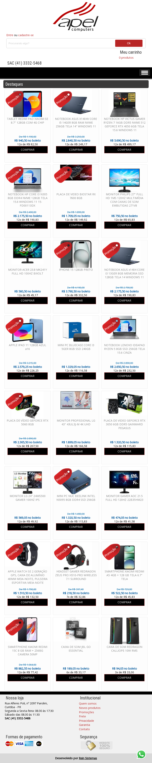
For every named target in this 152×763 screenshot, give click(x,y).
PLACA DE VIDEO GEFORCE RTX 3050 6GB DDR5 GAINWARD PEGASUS (124, 424)
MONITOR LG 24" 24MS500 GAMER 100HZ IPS (28, 498)
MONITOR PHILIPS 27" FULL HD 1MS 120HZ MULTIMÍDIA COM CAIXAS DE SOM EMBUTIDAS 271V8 (124, 199)
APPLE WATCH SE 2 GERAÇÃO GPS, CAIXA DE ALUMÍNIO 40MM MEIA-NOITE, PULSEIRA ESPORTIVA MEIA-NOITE (28, 576)
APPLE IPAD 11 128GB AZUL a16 (27, 347)
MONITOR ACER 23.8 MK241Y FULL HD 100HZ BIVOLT (27, 271)
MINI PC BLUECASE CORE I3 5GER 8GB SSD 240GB (76, 347)
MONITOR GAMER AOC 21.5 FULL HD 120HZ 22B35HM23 (124, 498)
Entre (9, 35)
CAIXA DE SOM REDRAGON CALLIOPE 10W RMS (124, 648)
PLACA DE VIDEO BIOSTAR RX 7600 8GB (76, 196)
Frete (82, 716)
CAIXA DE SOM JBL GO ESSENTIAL (76, 648)
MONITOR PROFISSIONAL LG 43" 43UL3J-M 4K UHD (76, 422)
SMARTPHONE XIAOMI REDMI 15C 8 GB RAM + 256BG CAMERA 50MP (27, 650)
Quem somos (88, 703)
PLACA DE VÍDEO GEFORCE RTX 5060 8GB (27, 422)
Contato (84, 729)
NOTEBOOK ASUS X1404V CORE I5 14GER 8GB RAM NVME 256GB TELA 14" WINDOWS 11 (76, 122)
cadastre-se (26, 35)
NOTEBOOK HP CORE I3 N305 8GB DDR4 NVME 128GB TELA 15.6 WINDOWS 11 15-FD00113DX (28, 199)
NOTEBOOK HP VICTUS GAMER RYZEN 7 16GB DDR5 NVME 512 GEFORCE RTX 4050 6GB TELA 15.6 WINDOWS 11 (124, 124)
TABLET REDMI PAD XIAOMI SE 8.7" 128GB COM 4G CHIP (27, 120)
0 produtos (126, 57)
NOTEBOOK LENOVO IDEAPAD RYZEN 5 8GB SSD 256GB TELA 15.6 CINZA (124, 348)
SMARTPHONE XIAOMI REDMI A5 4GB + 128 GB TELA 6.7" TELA (124, 575)
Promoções (86, 712)
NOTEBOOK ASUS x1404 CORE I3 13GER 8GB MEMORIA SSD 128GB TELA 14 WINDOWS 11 (124, 273)
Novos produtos (90, 708)
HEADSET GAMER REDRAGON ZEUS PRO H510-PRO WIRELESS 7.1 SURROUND (76, 575)
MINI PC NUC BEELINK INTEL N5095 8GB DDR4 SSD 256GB (75, 498)
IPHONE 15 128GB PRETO (76, 270)
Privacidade (86, 721)
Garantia (84, 725)
